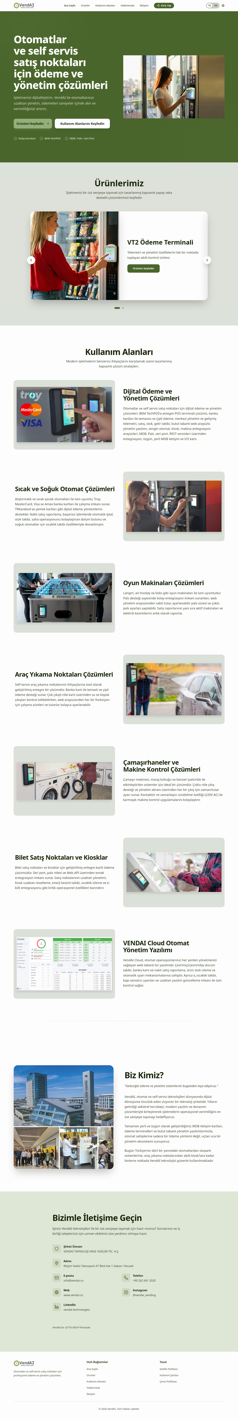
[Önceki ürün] (31, 260)
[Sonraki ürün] (207, 260)
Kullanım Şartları (169, 1375)
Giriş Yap (164, 5)
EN (215, 5)
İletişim (144, 5)
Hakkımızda (127, 5)
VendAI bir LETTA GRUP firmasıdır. (72, 1327)
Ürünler (85, 5)
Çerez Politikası (168, 1381)
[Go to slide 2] (123, 308)
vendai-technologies (77, 1310)
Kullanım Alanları (105, 5)
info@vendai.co (74, 1280)
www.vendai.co (73, 1295)
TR (209, 5)
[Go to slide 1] (117, 308)
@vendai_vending (144, 1295)
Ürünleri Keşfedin (32, 123)
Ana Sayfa (69, 5)
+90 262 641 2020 (144, 1280)
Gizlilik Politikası (169, 1369)
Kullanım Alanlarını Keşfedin (82, 123)
